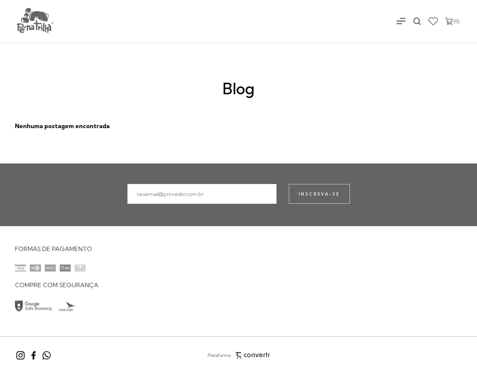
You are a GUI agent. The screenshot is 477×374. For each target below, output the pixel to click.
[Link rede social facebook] (33, 355)
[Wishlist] (433, 21)
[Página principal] (27, 21)
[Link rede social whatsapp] (46, 355)
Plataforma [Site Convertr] (238, 355)
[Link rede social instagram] (20, 355)
